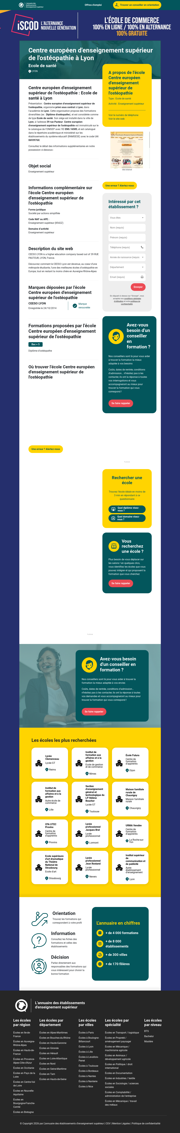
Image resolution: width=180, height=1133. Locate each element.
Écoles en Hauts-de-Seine (52, 1079)
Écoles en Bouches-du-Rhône (54, 1037)
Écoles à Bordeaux (88, 1071)
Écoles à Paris (86, 1032)
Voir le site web (116, 118)
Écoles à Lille (86, 1051)
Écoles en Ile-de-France (21, 1034)
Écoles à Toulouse (88, 1065)
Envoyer (138, 287)
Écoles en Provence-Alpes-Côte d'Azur (24, 1061)
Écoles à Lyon (86, 1046)
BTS (146, 1031)
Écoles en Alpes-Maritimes (53, 1032)
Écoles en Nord (47, 1063)
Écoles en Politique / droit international (118, 1066)
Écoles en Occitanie (23, 1067)
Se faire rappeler (121, 403)
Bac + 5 (35, 344)
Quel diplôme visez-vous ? (125, 509)
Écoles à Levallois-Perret (88, 1059)
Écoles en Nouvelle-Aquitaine (23, 1092)
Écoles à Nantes (87, 1076)
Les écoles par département (51, 1022)
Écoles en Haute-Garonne (52, 1043)
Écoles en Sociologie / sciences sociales (122, 1085)
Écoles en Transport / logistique (122, 1032)
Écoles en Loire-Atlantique (53, 1058)
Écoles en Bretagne (23, 1112)
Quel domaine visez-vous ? (126, 518)
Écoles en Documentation (118, 1073)
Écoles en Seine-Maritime (52, 1068)
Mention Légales (121, 1123)
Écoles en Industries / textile (120, 1078)
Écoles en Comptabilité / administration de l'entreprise (120, 1094)
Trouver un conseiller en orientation (137, 5)
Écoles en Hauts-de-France (23, 1052)
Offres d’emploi (93, 5)
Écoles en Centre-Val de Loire (24, 1083)
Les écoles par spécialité (117, 1022)
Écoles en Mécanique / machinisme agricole (117, 1048)
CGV (108, 1123)
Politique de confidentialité (146, 1123)
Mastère (148, 1041)
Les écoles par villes (87, 1022)
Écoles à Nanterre (88, 1081)
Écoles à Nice (86, 1086)
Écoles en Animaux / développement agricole (118, 1057)
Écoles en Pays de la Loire (24, 1075)
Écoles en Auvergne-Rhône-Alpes (24, 1043)
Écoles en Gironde (49, 1048)
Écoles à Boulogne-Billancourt (89, 1039)
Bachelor (149, 1036)
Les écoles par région (22, 1022)
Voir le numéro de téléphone (123, 115)
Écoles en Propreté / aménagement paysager (118, 1039)
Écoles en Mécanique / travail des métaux (121, 1103)
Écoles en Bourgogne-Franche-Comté (24, 1103)
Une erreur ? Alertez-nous (45, 449)
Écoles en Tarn (47, 1074)
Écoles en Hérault (48, 1053)
